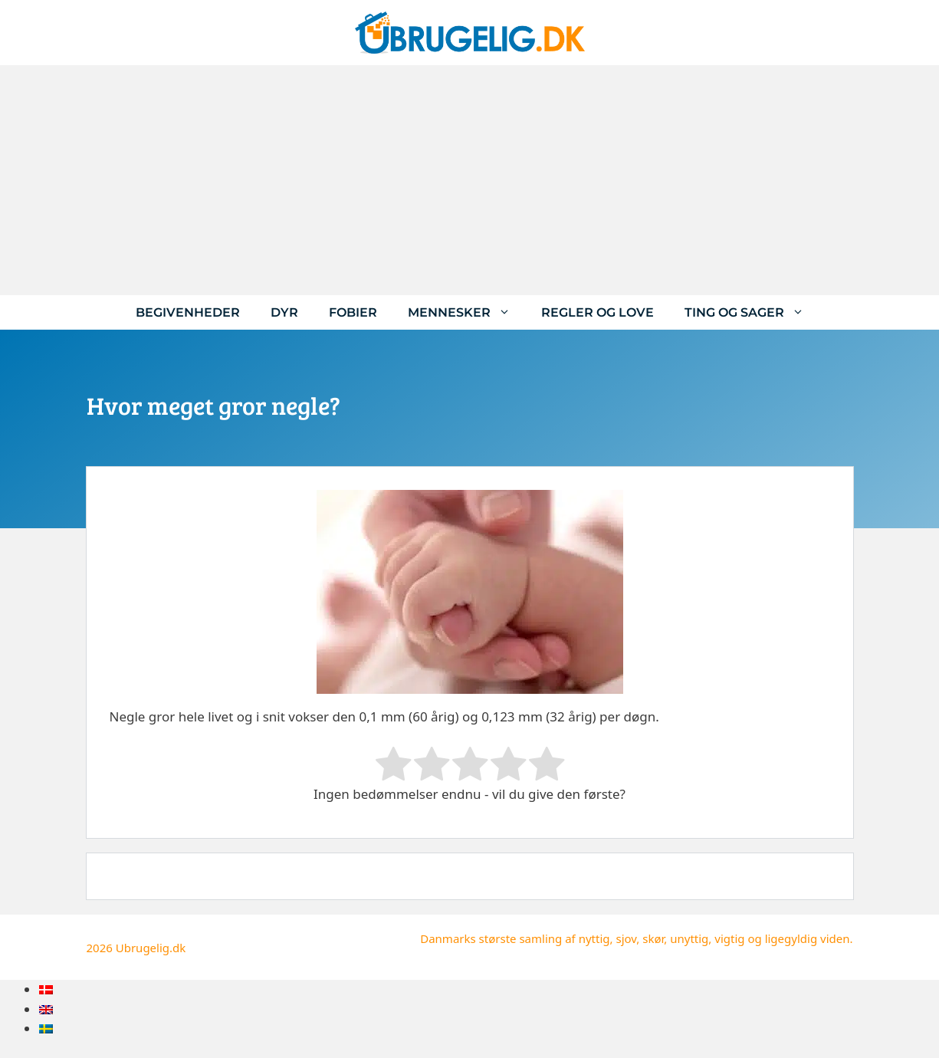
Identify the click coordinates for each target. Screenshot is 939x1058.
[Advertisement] (470, 180)
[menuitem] (46, 989)
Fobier (353, 312)
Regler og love (597, 312)
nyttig (594, 938)
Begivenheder (188, 312)
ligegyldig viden (807, 938)
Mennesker (467, 312)
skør (653, 938)
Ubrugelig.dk (151, 947)
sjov (626, 938)
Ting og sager (752, 312)
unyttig (689, 938)
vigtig (729, 938)
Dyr (284, 312)
